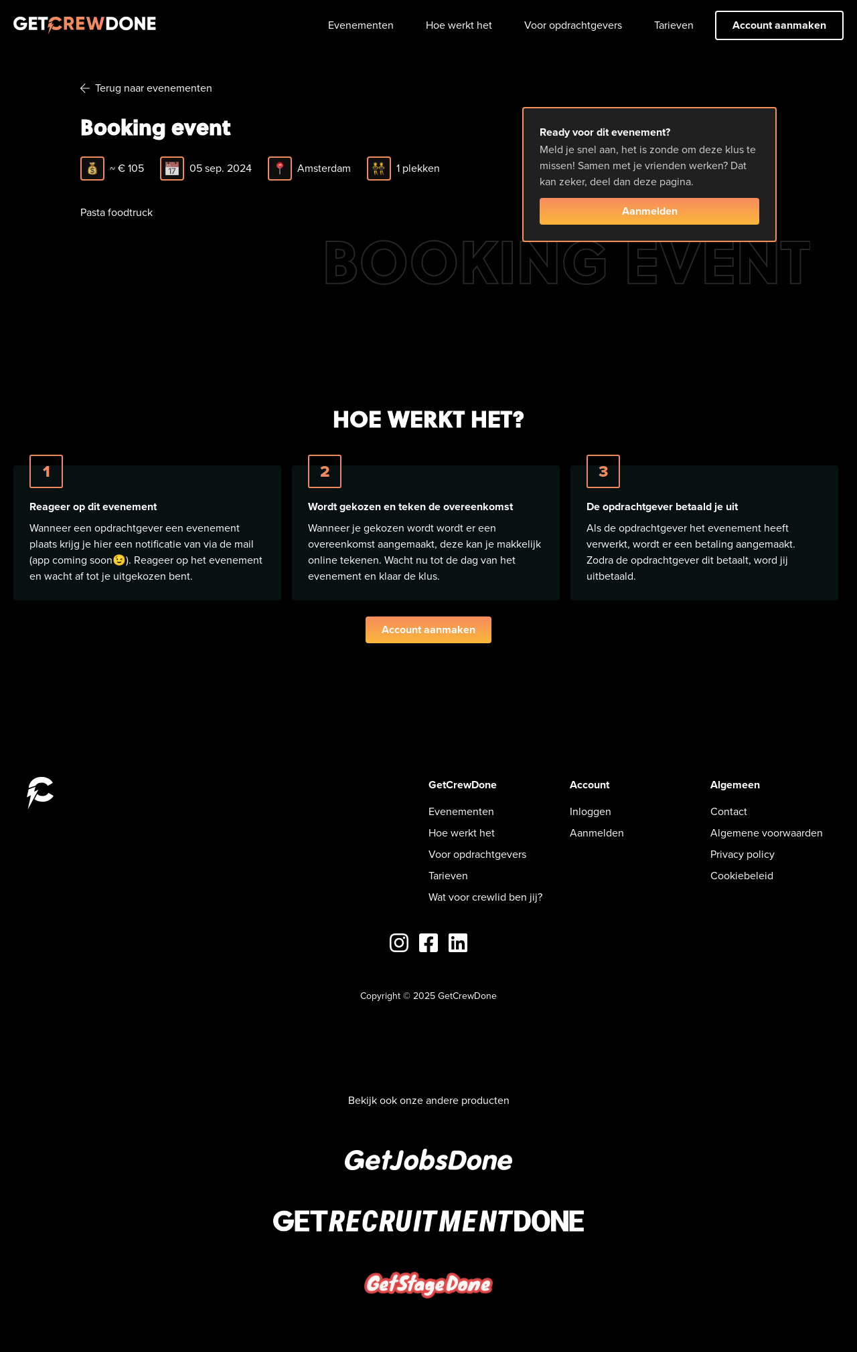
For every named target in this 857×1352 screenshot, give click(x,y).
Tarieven (674, 25)
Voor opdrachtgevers (573, 25)
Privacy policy (742, 854)
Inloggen (590, 811)
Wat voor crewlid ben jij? (485, 897)
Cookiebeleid (741, 875)
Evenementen (361, 25)
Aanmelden (650, 211)
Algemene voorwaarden (766, 832)
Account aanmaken (779, 25)
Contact (728, 811)
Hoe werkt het (459, 25)
